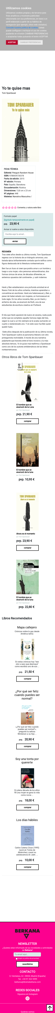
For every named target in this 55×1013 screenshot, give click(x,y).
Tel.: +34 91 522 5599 (27, 979)
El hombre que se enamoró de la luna (24, 471)
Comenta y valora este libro (29, 207)
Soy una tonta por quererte (27, 760)
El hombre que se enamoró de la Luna (25, 406)
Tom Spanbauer (9, 93)
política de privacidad (32, 958)
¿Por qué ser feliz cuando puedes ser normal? (27, 695)
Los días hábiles (27, 820)
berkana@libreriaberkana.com (27, 982)
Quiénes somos (27, 1012)
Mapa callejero (27, 627)
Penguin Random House (22, 173)
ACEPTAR (12, 42)
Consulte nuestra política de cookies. (22, 27)
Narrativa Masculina (21, 196)
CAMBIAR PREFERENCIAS (30, 42)
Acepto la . (28, 958)
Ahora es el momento (25, 534)
